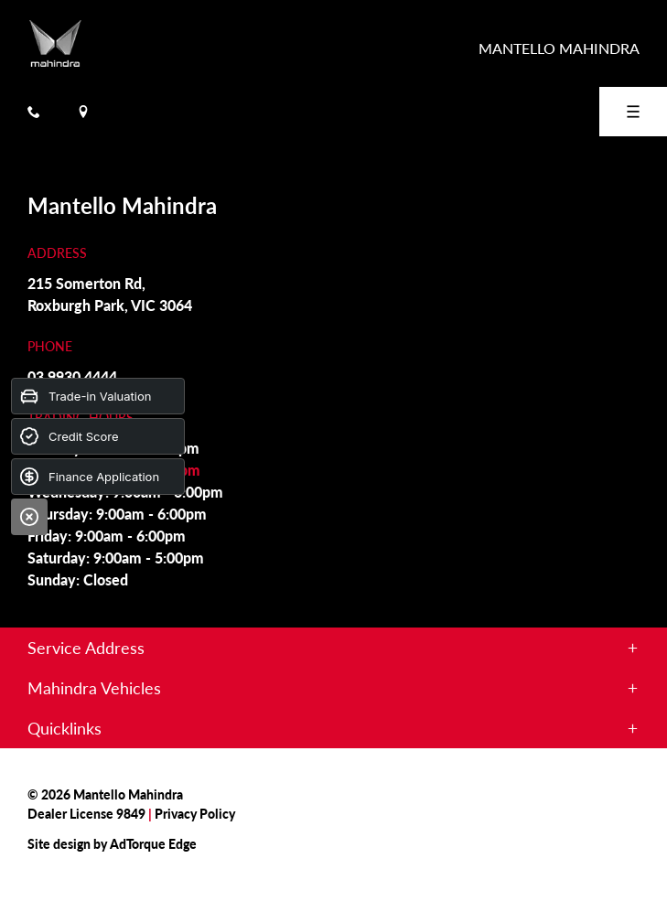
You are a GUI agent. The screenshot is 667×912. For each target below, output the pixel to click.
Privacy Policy (195, 813)
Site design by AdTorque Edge (112, 843)
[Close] (29, 517)
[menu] (633, 111)
